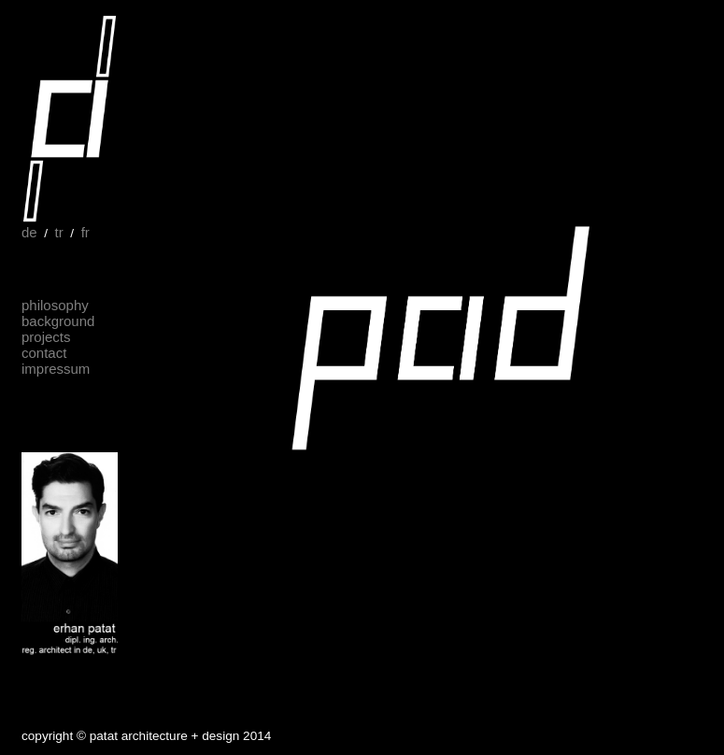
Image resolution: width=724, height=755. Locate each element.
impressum (55, 369)
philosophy (55, 305)
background (57, 321)
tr (59, 232)
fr (85, 232)
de (29, 232)
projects (46, 337)
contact (43, 353)
